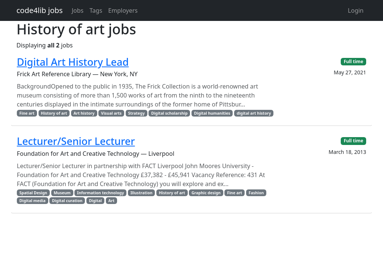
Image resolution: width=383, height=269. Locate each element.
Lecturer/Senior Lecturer (76, 141)
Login (356, 10)
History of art (54, 113)
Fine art (26, 113)
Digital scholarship (169, 113)
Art (111, 200)
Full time (353, 61)
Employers (123, 10)
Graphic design (206, 192)
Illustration (142, 192)
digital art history (254, 113)
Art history (84, 113)
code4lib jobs (39, 10)
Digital (95, 200)
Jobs (78, 10)
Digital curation (67, 200)
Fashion (256, 192)
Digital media (32, 200)
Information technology (100, 192)
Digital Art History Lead (73, 62)
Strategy (136, 113)
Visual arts (111, 113)
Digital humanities (212, 113)
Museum (61, 192)
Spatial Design (33, 192)
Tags (95, 10)
